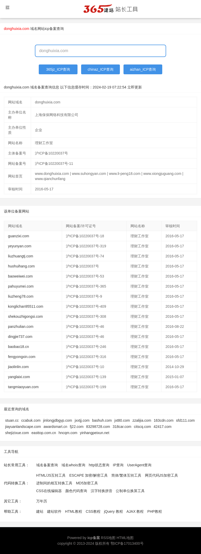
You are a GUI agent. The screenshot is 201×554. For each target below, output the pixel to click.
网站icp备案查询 (50, 29)
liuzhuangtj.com (20, 256)
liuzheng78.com (20, 296)
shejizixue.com (17, 433)
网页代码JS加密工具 (161, 475)
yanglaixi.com (19, 377)
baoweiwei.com (20, 276)
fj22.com (76, 427)
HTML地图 (125, 538)
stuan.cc (12, 420)
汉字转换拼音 (101, 491)
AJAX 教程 (135, 511)
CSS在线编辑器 (49, 491)
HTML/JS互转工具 (51, 475)
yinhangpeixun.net (94, 433)
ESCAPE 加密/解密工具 (88, 475)
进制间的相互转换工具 (54, 483)
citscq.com (142, 427)
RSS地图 (108, 538)
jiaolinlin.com (18, 367)
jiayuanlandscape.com (23, 427)
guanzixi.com (18, 236)
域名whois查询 (73, 465)
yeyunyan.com (19, 246)
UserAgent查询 (139, 465)
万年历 (41, 501)
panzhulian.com (20, 326)
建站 (39, 511)
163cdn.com (163, 420)
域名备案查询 (47, 465)
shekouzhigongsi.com (25, 316)
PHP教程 (154, 511)
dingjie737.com (20, 337)
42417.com (162, 427)
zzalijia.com (142, 420)
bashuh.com (102, 420)
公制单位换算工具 (130, 491)
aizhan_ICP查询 (143, 69)
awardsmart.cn (55, 427)
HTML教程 (73, 511)
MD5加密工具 (87, 483)
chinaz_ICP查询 (100, 69)
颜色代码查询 (76, 491)
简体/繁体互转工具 (126, 475)
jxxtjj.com (82, 420)
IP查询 (118, 465)
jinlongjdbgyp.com (57, 420)
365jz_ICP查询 (58, 69)
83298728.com (98, 427)
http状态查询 (99, 465)
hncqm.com (68, 433)
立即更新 (134, 87)
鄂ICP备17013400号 (127, 543)
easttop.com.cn (44, 433)
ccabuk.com (31, 420)
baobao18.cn (18, 347)
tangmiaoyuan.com (23, 387)
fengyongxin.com (21, 357)
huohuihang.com (21, 266)
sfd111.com (185, 420)
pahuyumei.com (21, 286)
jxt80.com (122, 420)
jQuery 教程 (113, 511)
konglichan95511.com (25, 306)
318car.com (122, 427)
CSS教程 (93, 511)
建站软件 (54, 511)
